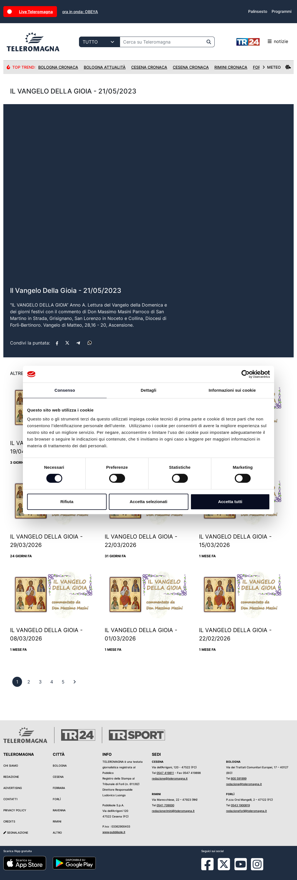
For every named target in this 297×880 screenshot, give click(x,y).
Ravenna (59, 810)
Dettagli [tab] (148, 390)
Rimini (57, 821)
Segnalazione (15, 832)
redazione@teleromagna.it (170, 778)
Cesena (58, 776)
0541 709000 (165, 805)
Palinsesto (257, 11)
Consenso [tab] (64, 390)
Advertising (12, 788)
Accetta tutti (230, 501)
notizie (262, 42)
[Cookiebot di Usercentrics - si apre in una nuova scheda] (245, 374)
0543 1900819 (240, 805)
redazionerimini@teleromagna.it (173, 810)
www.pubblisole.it (113, 832)
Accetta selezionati (148, 501)
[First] (74, 682)
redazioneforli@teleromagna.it (246, 810)
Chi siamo (10, 765)
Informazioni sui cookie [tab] (232, 390)
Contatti (10, 799)
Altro (57, 832)
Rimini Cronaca (230, 67)
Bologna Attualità (105, 67)
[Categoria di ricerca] (99, 42)
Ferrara (59, 788)
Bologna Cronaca (58, 67)
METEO (276, 67)
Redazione (11, 776)
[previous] (17, 682)
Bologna (60, 765)
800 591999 (238, 778)
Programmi (281, 11)
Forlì (57, 799)
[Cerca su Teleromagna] (161, 42)
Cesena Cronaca (149, 67)
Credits (9, 821)
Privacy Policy (14, 810)
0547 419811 (165, 772)
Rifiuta (66, 501)
